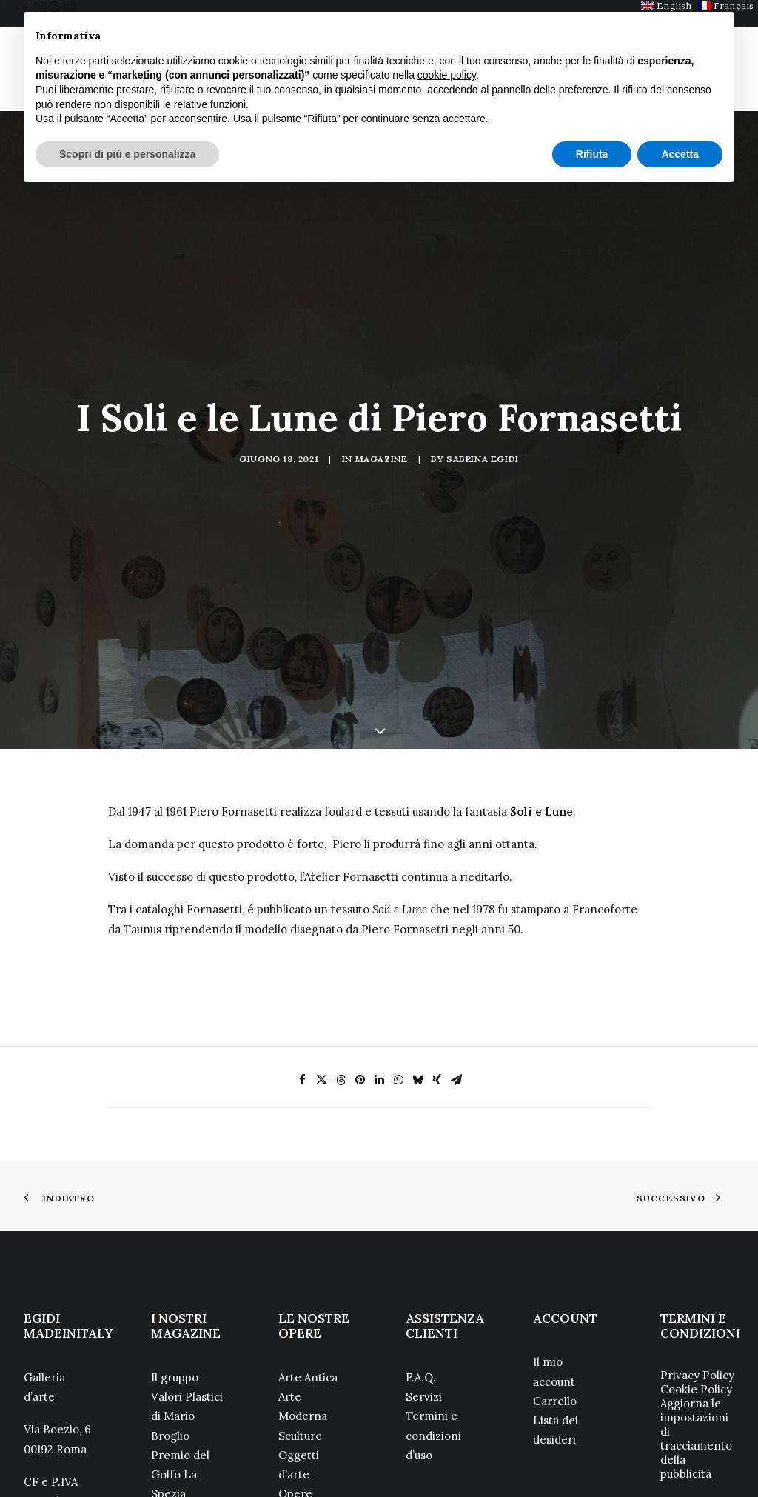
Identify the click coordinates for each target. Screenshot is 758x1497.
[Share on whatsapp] (398, 1001)
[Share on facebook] (302, 1001)
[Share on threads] (340, 1001)
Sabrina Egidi (482, 419)
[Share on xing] (437, 1001)
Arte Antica (308, 1298)
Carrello (555, 1323)
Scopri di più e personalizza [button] (127, 154)
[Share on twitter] (321, 1001)
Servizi (424, 1318)
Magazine (381, 419)
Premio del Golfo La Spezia (180, 1395)
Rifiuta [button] (592, 154)
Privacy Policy (697, 1296)
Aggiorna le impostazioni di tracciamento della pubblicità (696, 1359)
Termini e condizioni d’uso (433, 1357)
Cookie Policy (696, 1310)
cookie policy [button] (446, 75)
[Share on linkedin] (379, 1001)
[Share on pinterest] (360, 1001)
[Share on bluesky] (417, 1001)
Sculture (300, 1357)
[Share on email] (456, 1001)
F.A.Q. (421, 1298)
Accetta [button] (680, 154)
